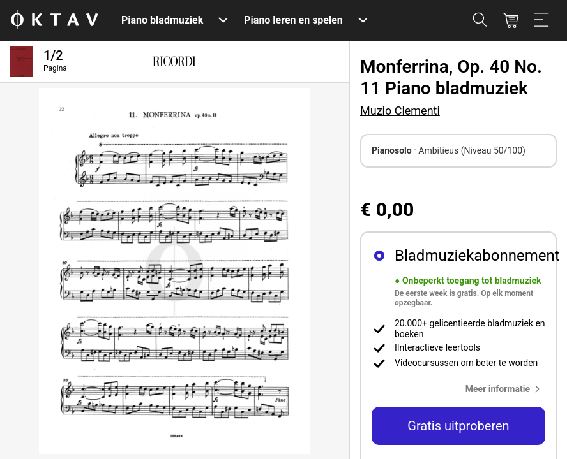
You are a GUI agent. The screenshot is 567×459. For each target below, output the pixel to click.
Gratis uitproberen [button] (458, 425)
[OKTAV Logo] (54, 21)
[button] (505, 389)
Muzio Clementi (400, 110)
